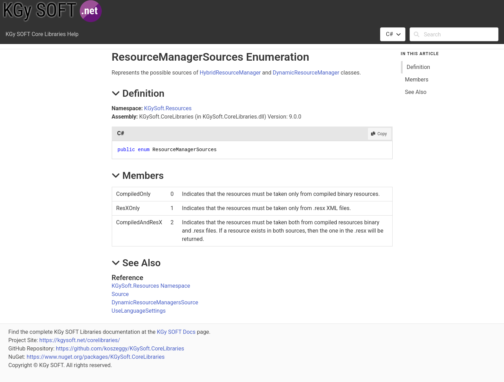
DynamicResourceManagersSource (155, 302)
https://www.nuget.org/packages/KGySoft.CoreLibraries (96, 357)
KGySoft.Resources (168, 108)
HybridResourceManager (230, 72)
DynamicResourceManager (306, 72)
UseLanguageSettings (139, 310)
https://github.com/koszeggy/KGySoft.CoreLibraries (120, 348)
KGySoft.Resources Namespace (151, 286)
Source (120, 294)
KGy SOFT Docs (176, 332)
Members (417, 79)
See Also (416, 92)
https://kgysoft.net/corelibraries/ (79, 340)
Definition (418, 67)
